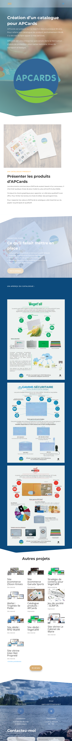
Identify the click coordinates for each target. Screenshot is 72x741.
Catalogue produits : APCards (33, 606)
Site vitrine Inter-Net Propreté (13, 653)
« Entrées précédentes (14, 661)
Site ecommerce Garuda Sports (35, 582)
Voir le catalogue (15, 273)
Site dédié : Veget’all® (33, 628)
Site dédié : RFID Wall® (13, 628)
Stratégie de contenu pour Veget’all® (55, 582)
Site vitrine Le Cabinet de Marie (55, 629)
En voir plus (36, 668)
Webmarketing (52, 587)
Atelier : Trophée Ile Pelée (13, 606)
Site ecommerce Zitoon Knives (15, 582)
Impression (30, 611)
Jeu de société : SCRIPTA (56, 604)
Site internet (11, 587)
